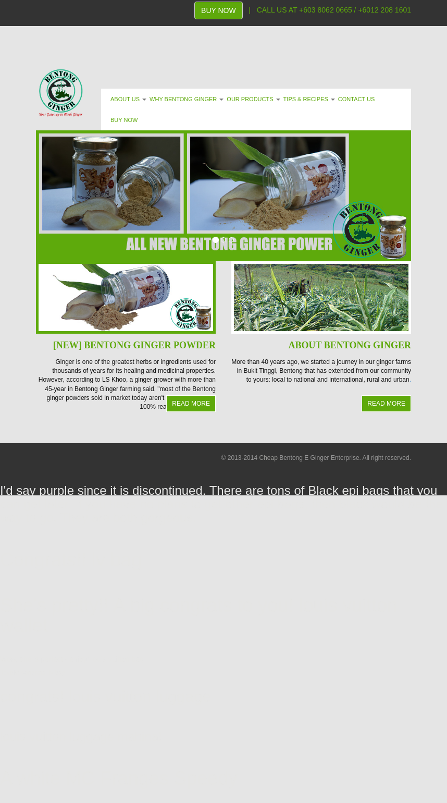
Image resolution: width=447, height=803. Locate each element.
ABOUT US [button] (128, 99)
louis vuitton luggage (140, 696)
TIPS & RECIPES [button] (309, 99)
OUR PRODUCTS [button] (253, 99)
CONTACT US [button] (356, 99)
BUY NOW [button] (124, 120)
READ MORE (191, 403)
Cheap (268, 457)
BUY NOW (218, 10)
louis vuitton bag (117, 659)
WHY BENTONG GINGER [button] (186, 99)
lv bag (117, 559)
